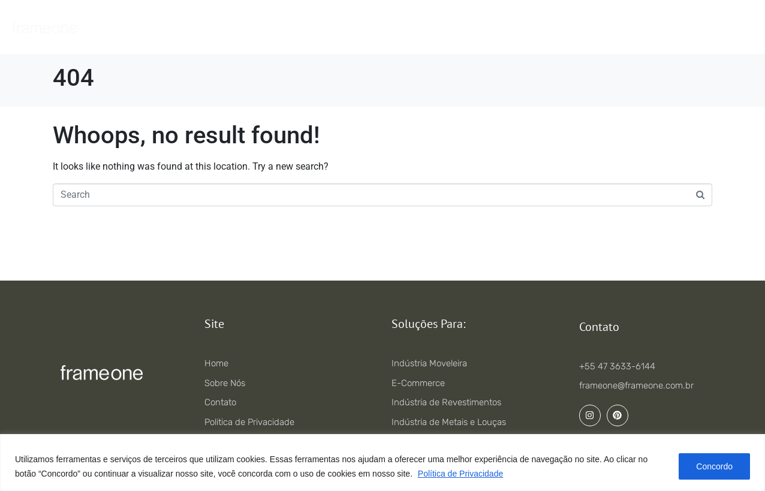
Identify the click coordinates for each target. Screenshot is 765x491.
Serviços (289, 27)
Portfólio (409, 27)
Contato (532, 27)
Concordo (714, 466)
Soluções (349, 27)
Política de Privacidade (460, 473)
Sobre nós (471, 27)
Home (235, 27)
